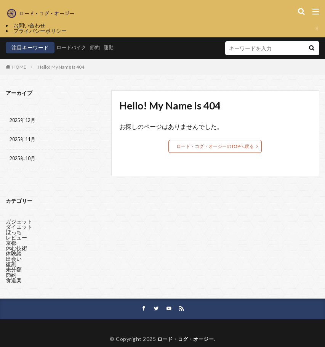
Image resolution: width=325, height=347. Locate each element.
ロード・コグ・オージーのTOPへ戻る (215, 146)
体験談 (14, 254)
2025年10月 (24, 160)
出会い (14, 260)
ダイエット (19, 228)
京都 (11, 244)
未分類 (14, 270)
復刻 (11, 265)
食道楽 (14, 281)
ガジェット (19, 222)
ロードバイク (72, 47)
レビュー (16, 238)
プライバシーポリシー (40, 30)
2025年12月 (24, 121)
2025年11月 (24, 141)
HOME (19, 67)
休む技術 (16, 249)
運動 (112, 47)
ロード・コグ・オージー (185, 342)
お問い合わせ (29, 25)
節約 (97, 47)
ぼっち (14, 233)
